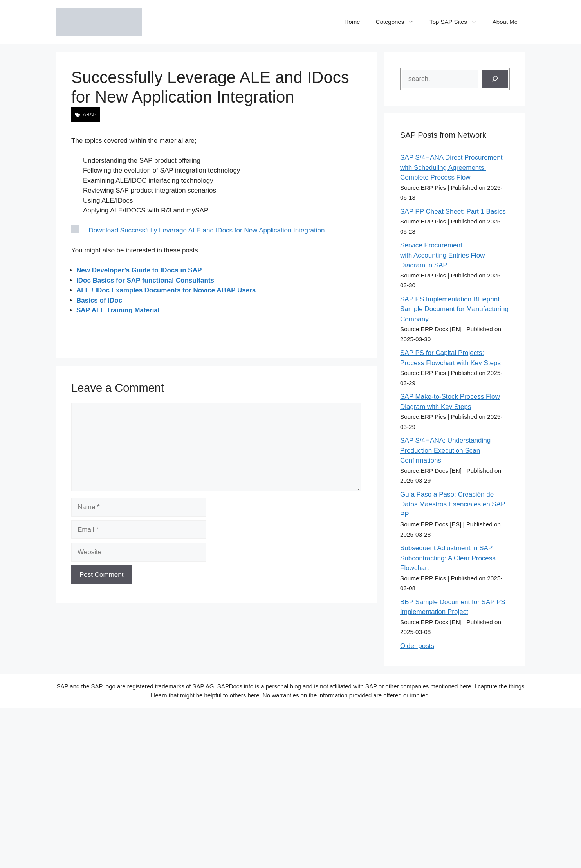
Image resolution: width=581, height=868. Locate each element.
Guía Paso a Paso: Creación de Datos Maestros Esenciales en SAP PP (452, 504)
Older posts (417, 646)
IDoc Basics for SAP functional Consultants (145, 280)
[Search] (495, 79)
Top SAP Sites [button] (457, 22)
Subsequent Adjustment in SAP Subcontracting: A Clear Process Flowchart (448, 558)
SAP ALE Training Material (118, 310)
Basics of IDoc (99, 300)
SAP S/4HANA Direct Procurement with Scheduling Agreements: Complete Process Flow (451, 167)
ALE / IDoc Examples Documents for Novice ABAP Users (166, 290)
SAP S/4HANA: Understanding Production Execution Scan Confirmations (445, 450)
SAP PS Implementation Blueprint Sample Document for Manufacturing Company (454, 309)
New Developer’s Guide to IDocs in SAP (139, 270)
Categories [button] (399, 22)
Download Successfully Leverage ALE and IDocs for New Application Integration (207, 230)
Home (352, 21)
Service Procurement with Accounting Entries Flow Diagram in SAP (442, 255)
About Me (505, 21)
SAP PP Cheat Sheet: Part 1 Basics (453, 211)
